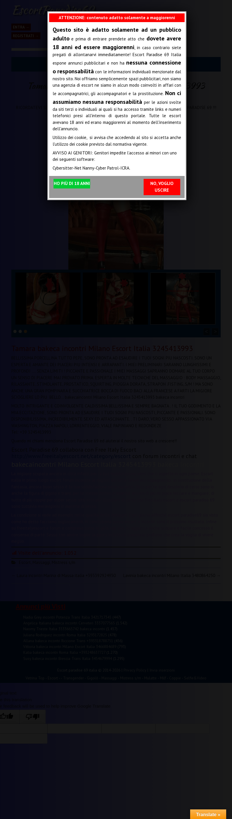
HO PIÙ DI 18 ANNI (72, 183)
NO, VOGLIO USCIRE (162, 187)
